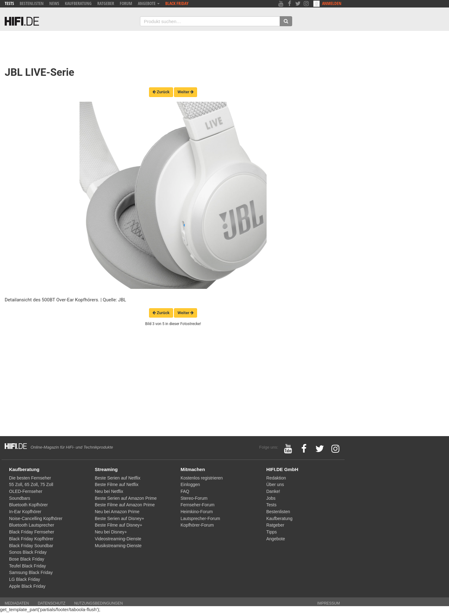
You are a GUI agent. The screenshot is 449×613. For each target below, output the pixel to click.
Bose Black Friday (26, 559)
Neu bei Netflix (109, 491)
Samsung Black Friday (31, 572)
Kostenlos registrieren (202, 477)
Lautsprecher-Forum (200, 518)
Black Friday (177, 3)
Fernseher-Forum (198, 504)
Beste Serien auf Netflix (117, 477)
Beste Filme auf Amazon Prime (125, 504)
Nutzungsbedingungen (98, 603)
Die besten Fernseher (30, 477)
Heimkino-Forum (197, 511)
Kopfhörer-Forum (197, 525)
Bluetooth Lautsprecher (31, 525)
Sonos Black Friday (28, 552)
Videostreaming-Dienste (118, 538)
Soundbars (19, 498)
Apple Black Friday (27, 586)
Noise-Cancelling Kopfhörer (35, 518)
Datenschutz (51, 603)
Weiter (185, 92)
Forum (126, 3)
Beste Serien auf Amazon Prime (126, 498)
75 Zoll (46, 484)
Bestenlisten (32, 3)
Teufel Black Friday (27, 565)
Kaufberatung (78, 3)
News (54, 3)
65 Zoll (31, 484)
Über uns (275, 484)
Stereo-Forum (194, 498)
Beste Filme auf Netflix (116, 484)
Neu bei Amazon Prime (117, 511)
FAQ (185, 491)
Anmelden (327, 3)
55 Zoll (15, 484)
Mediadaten (17, 603)
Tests (9, 3)
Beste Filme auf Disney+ (118, 525)
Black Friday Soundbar (31, 545)
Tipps (271, 531)
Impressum (328, 603)
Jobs (271, 498)
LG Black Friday (24, 579)
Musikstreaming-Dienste (118, 545)
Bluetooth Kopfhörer (28, 504)
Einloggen (190, 484)
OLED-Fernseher (25, 491)
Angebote (149, 3)
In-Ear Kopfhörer (25, 511)
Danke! (273, 491)
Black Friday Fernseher (31, 531)
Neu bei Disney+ (111, 531)
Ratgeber (105, 3)
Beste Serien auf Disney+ (119, 518)
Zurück (161, 92)
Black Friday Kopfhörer (31, 538)
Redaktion (276, 477)
